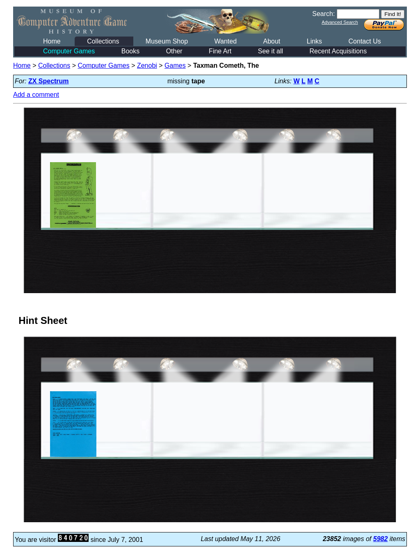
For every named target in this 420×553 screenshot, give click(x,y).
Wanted (225, 41)
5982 (380, 538)
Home (52, 41)
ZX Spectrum (48, 81)
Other (174, 51)
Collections (103, 41)
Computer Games (69, 51)
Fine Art (220, 51)
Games (175, 65)
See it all (270, 51)
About (271, 41)
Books (130, 51)
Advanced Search (340, 22)
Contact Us (365, 41)
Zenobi (147, 65)
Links (314, 41)
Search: (323, 13)
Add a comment (36, 94)
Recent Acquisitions (338, 51)
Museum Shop (167, 41)
